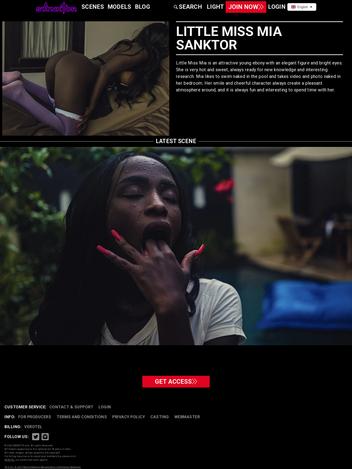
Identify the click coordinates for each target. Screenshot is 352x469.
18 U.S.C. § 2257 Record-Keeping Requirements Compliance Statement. (42, 467)
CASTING (159, 416)
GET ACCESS (176, 381)
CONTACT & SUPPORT (71, 407)
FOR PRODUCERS (34, 416)
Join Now (246, 7)
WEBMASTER (187, 416)
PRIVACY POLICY (128, 416)
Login (105, 407)
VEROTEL (33, 426)
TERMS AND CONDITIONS (82, 416)
